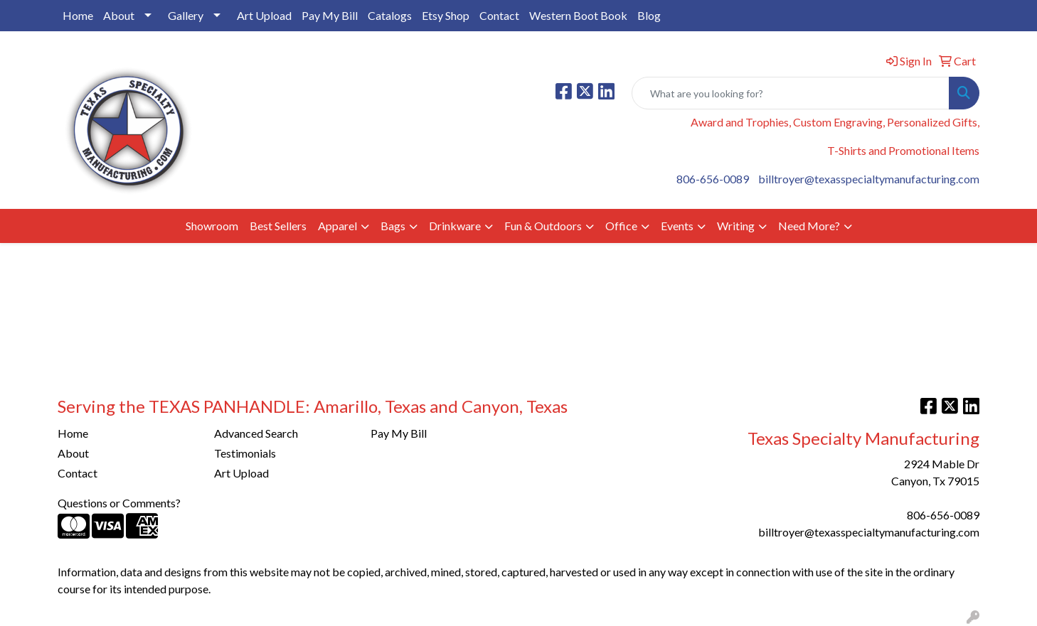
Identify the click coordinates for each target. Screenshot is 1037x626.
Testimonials (245, 453)
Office (621, 225)
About (118, 15)
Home (78, 15)
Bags (393, 225)
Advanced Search (256, 433)
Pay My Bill (330, 15)
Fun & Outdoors (543, 225)
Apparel (337, 225)
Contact (499, 15)
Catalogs (390, 15)
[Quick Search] (791, 93)
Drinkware (455, 225)
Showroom (212, 225)
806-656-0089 (712, 178)
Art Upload (264, 15)
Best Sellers (278, 225)
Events (677, 225)
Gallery (185, 15)
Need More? (809, 225)
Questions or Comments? (119, 502)
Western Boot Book (578, 15)
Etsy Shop (445, 15)
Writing (736, 225)
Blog (649, 15)
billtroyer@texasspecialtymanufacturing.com (868, 178)
